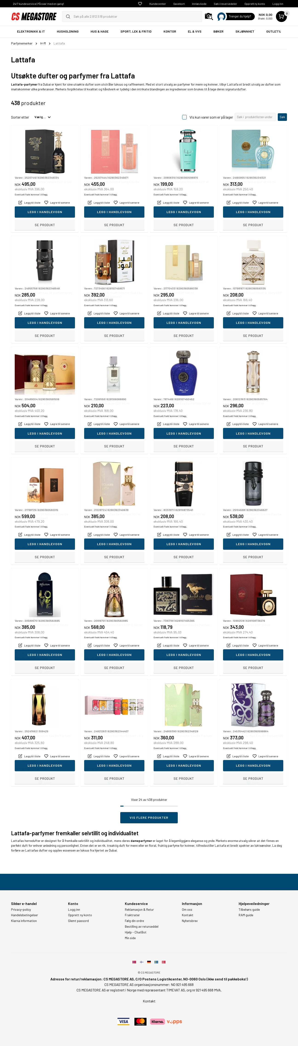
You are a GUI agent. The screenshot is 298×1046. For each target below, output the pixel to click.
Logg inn (277, 3)
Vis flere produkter (149, 817)
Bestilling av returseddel (141, 926)
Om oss (187, 909)
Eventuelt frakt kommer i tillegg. (31, 215)
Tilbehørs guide (249, 909)
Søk (282, 117)
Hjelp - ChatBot (135, 932)
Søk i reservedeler (225, 3)
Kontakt (187, 915)
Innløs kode (199, 3)
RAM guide (246, 915)
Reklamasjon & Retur (139, 909)
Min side (130, 938)
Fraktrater (132, 915)
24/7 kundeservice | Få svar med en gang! (38, 3)
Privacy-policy (21, 909)
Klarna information (24, 921)
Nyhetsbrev (190, 921)
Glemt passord (78, 921)
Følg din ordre (134, 921)
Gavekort (179, 3)
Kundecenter (157, 3)
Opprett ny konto (254, 3)
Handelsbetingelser (24, 915)
